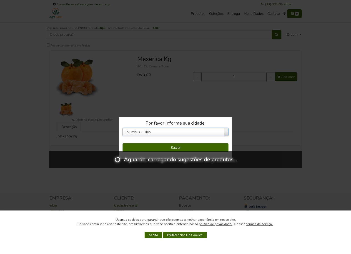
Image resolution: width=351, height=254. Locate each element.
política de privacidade (215, 224)
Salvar (176, 147)
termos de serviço (259, 224)
